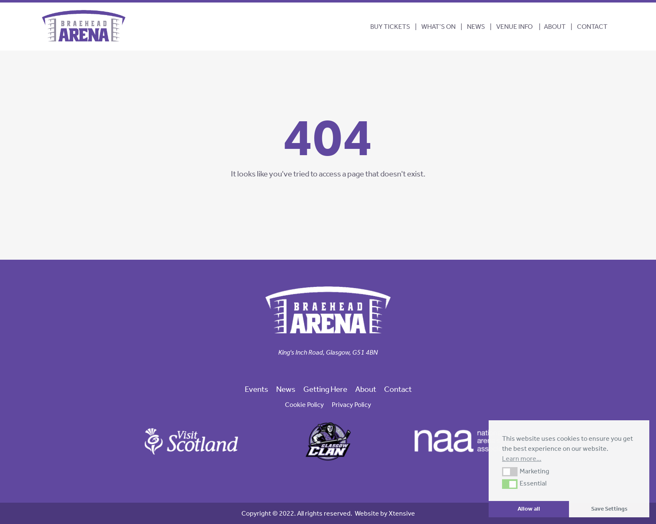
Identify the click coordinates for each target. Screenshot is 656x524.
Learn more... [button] (521, 459)
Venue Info (514, 27)
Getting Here (325, 389)
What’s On (438, 27)
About (555, 27)
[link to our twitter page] (321, 367)
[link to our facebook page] (314, 367)
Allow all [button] (529, 508)
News (476, 27)
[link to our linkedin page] (334, 367)
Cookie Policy (304, 405)
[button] (510, 471)
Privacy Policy (351, 405)
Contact (592, 27)
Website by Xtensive (385, 513)
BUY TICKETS (390, 27)
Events (256, 389)
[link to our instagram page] (328, 367)
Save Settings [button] (609, 508)
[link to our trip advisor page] (341, 367)
